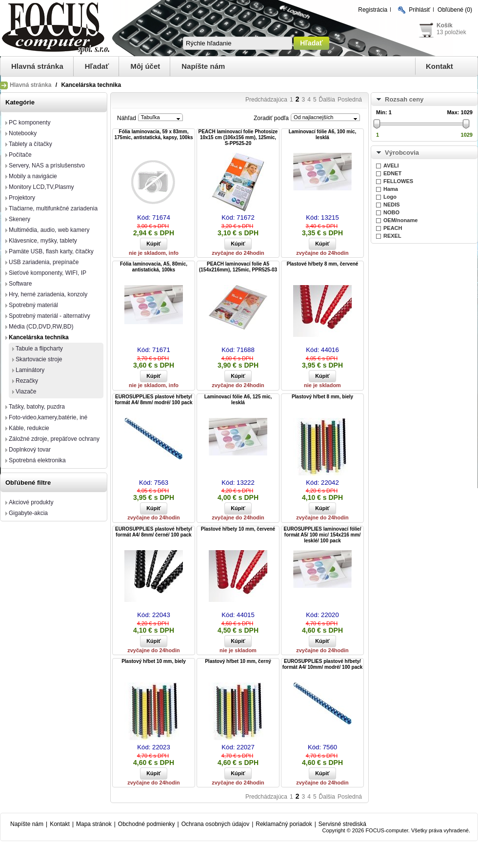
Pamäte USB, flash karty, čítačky (51, 251)
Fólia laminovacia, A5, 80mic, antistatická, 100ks (153, 266)
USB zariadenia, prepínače (44, 262)
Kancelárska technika (39, 337)
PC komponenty (29, 122)
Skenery (19, 219)
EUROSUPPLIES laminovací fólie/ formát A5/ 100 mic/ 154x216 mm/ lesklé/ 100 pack (322, 534)
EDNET (392, 173)
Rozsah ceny (404, 99)
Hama (390, 189)
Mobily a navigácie (33, 176)
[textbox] (237, 43)
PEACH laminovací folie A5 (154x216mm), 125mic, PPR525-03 (238, 266)
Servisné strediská (342, 824)
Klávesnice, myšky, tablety (43, 240)
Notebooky (23, 133)
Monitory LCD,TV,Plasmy (41, 187)
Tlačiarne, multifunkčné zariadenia (53, 208)
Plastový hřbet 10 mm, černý (238, 661)
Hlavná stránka (37, 66)
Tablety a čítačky (30, 144)
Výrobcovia (402, 152)
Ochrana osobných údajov (215, 824)
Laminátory (30, 370)
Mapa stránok (94, 824)
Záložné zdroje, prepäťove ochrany (54, 438)
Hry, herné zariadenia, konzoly (48, 294)
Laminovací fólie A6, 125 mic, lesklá (238, 399)
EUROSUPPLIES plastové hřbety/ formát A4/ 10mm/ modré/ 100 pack (322, 664)
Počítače (20, 154)
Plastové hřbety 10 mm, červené (238, 529)
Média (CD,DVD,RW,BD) (41, 326)
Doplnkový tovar (30, 449)
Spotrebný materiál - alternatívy (49, 315)
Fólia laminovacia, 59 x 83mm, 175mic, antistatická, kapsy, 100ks (153, 134)
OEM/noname (400, 220)
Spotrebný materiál (33, 305)
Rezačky (27, 380)
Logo (390, 197)
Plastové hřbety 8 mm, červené (322, 264)
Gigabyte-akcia (28, 513)
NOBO (391, 212)
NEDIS (391, 204)
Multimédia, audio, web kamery (49, 230)
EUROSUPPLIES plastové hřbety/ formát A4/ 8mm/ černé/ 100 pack (153, 531)
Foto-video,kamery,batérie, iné (48, 417)
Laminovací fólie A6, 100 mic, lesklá (323, 134)
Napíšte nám (203, 66)
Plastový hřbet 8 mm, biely (322, 396)
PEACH (392, 228)
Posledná (350, 99)
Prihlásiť (419, 9)
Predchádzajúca (266, 99)
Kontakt (439, 66)
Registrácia (372, 9)
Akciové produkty (31, 502)
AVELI (391, 165)
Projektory (22, 197)
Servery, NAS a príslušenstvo (47, 165)
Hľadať (97, 66)
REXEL (392, 236)
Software (20, 283)
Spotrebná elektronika (37, 460)
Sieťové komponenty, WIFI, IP (47, 272)
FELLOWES (398, 181)
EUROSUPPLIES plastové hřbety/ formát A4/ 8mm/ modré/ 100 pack (153, 399)
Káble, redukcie (29, 428)
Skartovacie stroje (39, 359)
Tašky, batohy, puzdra (37, 406)
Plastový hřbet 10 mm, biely (153, 661)
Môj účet (145, 66)
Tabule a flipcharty (39, 348)
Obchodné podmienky (146, 824)
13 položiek (451, 32)
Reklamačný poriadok (284, 824)
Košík (445, 25)
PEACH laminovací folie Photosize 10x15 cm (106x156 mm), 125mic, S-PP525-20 (238, 137)
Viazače (26, 391)
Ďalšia (327, 99)
